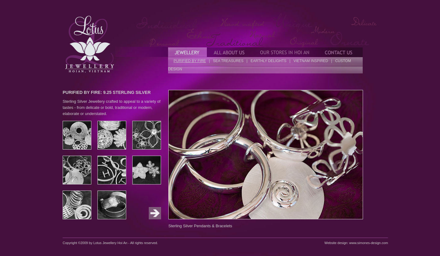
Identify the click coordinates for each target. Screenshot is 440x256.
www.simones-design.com (368, 243)
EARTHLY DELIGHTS (268, 61)
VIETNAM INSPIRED (310, 61)
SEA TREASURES (228, 61)
